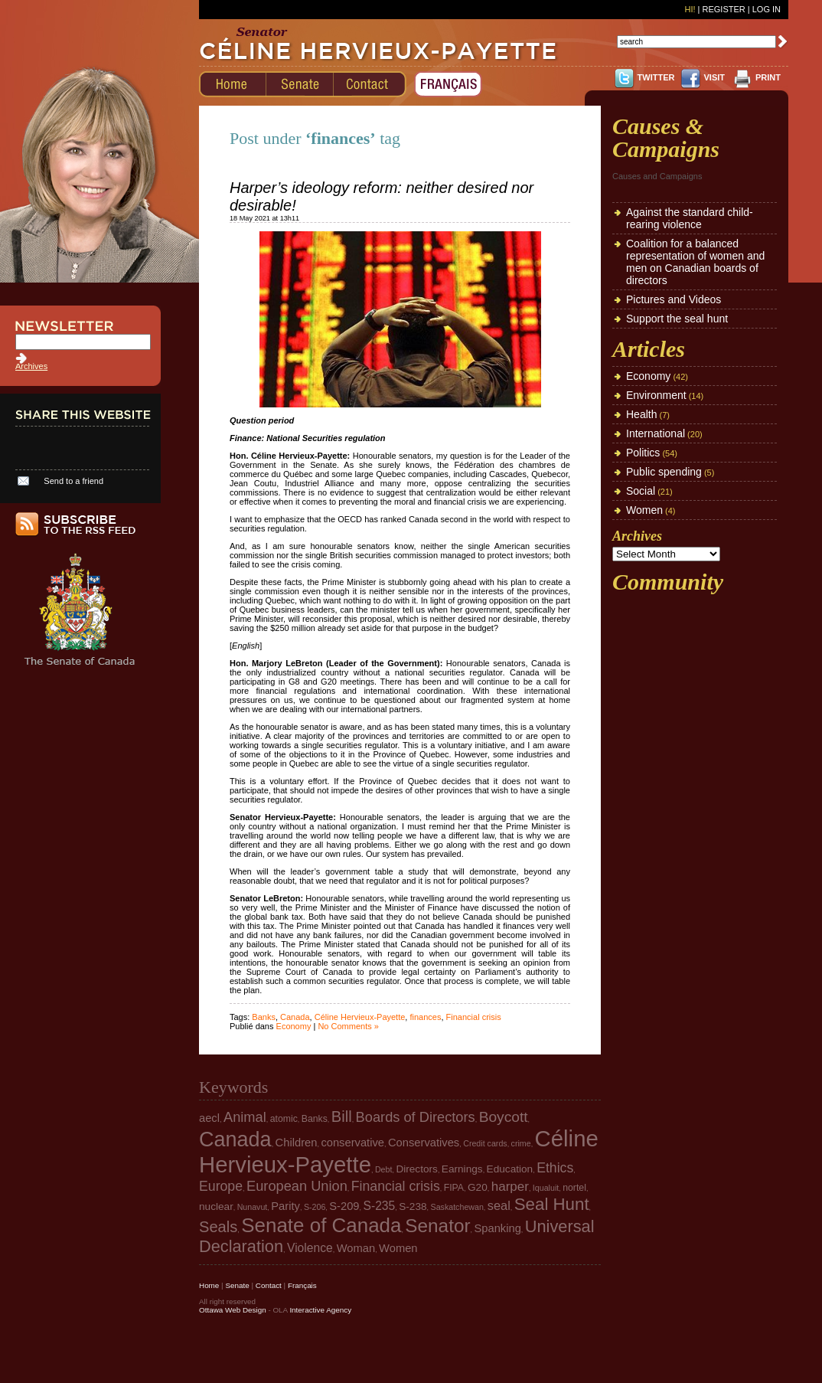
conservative (352, 1142)
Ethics (555, 1167)
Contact (269, 1285)
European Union (296, 1186)
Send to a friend (73, 481)
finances (425, 1017)
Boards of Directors (415, 1117)
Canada (295, 1017)
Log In (766, 9)
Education (510, 1169)
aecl (209, 1118)
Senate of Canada (321, 1225)
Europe (221, 1186)
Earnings (462, 1169)
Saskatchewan (457, 1206)
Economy (294, 1026)
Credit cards (485, 1143)
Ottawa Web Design (232, 1310)
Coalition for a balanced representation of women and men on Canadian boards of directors (695, 261)
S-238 (412, 1206)
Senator (437, 1225)
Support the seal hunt (677, 318)
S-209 (344, 1206)
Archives (31, 366)
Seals (218, 1226)
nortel (574, 1187)
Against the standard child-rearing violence (689, 218)
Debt (384, 1169)
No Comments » (348, 1026)
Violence (310, 1247)
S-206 (314, 1206)
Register (723, 9)
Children (297, 1142)
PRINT (768, 77)
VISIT (714, 77)
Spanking (497, 1228)
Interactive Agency (320, 1310)
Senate (237, 1285)
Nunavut (252, 1206)
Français (302, 1285)
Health (641, 414)
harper (510, 1186)
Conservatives (423, 1142)
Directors (417, 1169)
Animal (244, 1117)
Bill (341, 1116)
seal (499, 1205)
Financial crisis (473, 1017)
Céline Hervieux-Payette (360, 1017)
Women (644, 510)
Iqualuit (546, 1187)
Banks (264, 1017)
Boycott (503, 1117)
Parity (285, 1206)
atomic (284, 1118)
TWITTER (656, 77)
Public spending (664, 472)
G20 (478, 1187)
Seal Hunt (551, 1204)
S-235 (380, 1205)
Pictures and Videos (673, 299)
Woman (356, 1248)
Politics (643, 452)
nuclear (216, 1206)
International (655, 433)
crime (521, 1143)
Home (209, 1285)
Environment (656, 395)
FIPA (454, 1187)
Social (640, 491)
